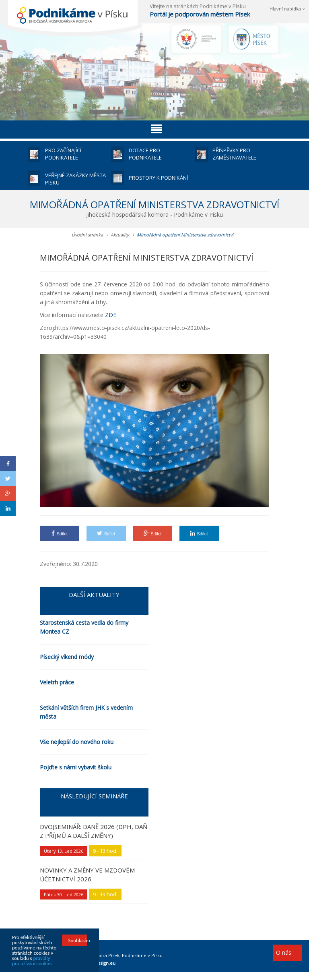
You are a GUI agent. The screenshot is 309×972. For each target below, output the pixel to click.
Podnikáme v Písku (142, 955)
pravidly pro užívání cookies (32, 961)
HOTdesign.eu (100, 963)
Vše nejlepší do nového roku (76, 742)
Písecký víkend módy (67, 657)
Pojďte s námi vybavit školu (75, 767)
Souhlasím (77, 941)
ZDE (110, 315)
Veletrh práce (57, 682)
